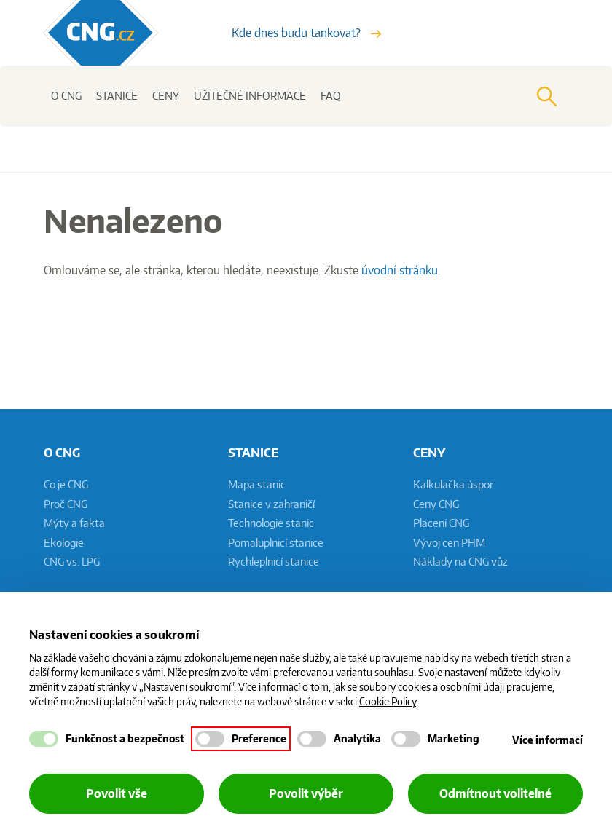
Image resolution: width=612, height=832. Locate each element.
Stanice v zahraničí (271, 504)
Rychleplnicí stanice (273, 561)
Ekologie (64, 543)
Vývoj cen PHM (449, 543)
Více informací (547, 740)
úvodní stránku (399, 270)
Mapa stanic (257, 484)
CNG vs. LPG (72, 561)
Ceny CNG (436, 504)
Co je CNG (66, 484)
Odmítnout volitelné (495, 793)
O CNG (66, 96)
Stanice (117, 96)
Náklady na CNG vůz (460, 561)
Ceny (165, 96)
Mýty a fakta (74, 523)
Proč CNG (65, 504)
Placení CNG (441, 523)
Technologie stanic (271, 523)
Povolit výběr (306, 793)
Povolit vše (116, 793)
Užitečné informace (250, 96)
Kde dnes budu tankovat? (306, 32)
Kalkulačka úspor (453, 484)
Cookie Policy (387, 701)
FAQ (331, 96)
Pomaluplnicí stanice (275, 543)
